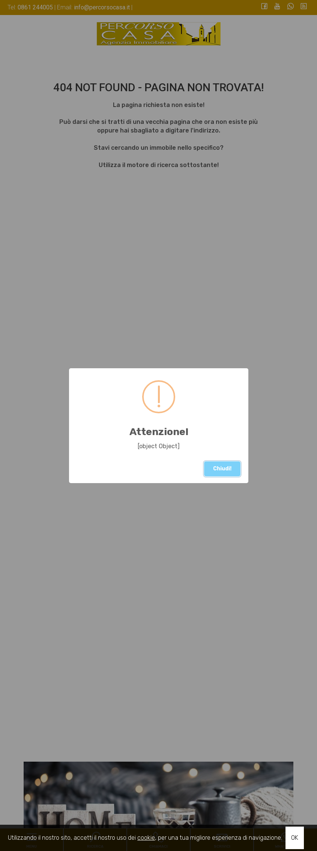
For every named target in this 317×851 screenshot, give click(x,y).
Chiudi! (222, 468)
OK (294, 837)
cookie (146, 837)
